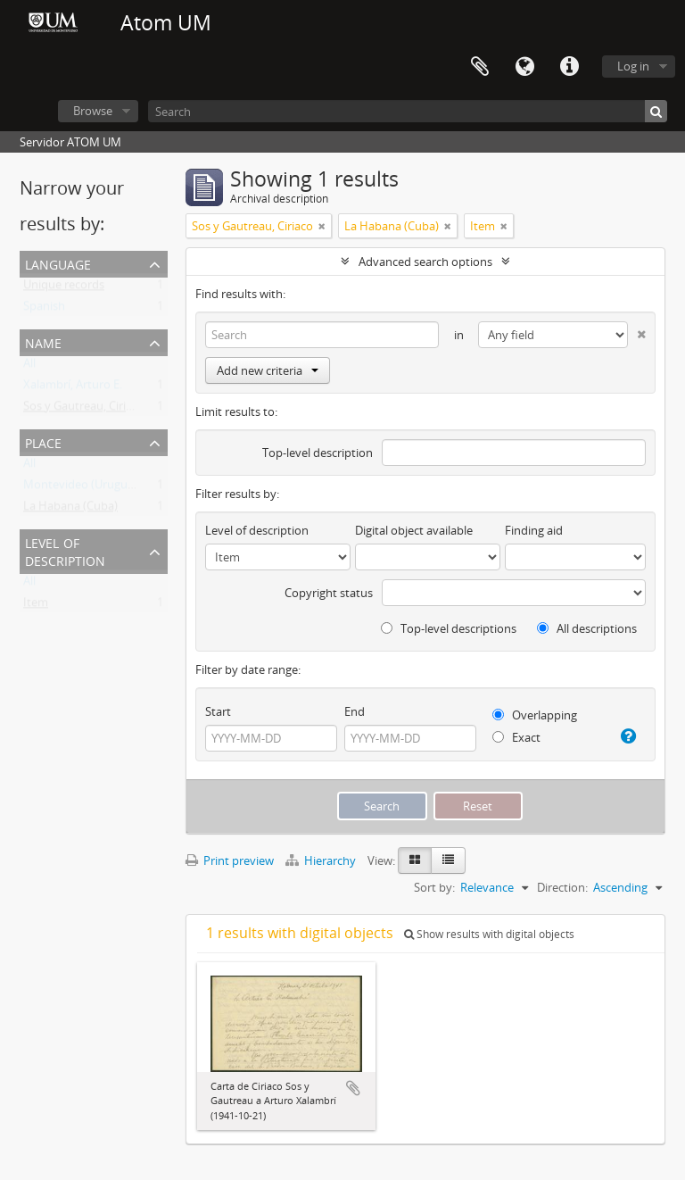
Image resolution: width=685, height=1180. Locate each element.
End (354, 711)
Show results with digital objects (489, 934)
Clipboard (480, 67)
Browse (92, 111)
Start (218, 711)
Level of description (65, 550)
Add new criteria (267, 370)
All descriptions (587, 628)
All (29, 367)
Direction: (562, 887)
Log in (633, 66)
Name (43, 341)
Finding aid (534, 530)
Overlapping (534, 715)
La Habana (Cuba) (70, 510)
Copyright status (329, 593)
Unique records (63, 288)
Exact (516, 737)
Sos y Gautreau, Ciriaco (83, 410)
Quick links (569, 67)
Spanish (44, 310)
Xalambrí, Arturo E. (72, 388)
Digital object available (414, 530)
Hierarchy (322, 860)
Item (35, 606)
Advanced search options (425, 261)
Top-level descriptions (448, 628)
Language (524, 67)
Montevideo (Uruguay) (83, 488)
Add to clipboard (353, 1088)
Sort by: (434, 887)
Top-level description (317, 453)
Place (43, 441)
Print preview (230, 860)
